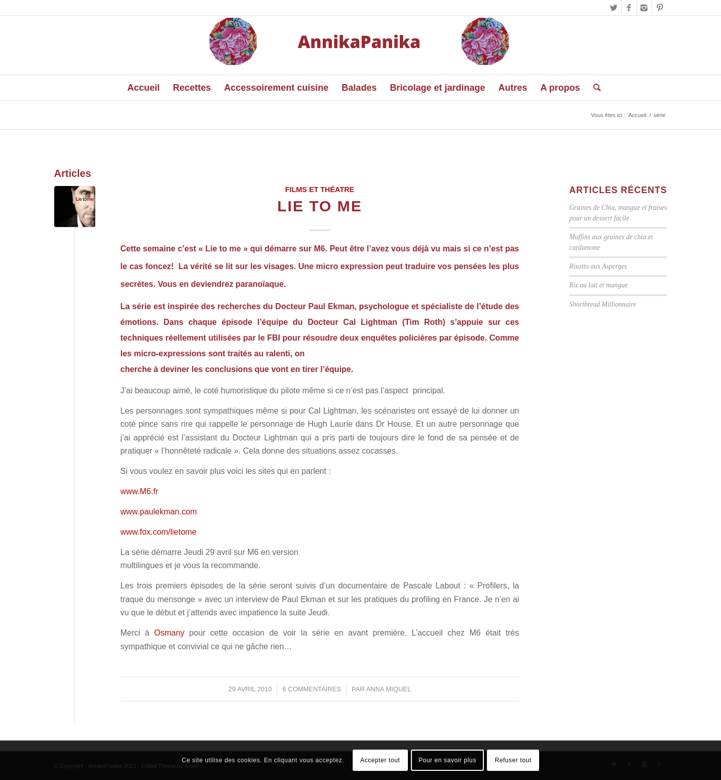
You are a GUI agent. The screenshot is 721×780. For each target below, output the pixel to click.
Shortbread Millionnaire (603, 304)
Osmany (171, 632)
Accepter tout (380, 760)
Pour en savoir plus (447, 760)
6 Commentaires (311, 689)
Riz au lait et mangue (599, 285)
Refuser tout (513, 760)
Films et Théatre (319, 189)
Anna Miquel (388, 689)
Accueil (637, 115)
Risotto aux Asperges (598, 266)
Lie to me (319, 206)
